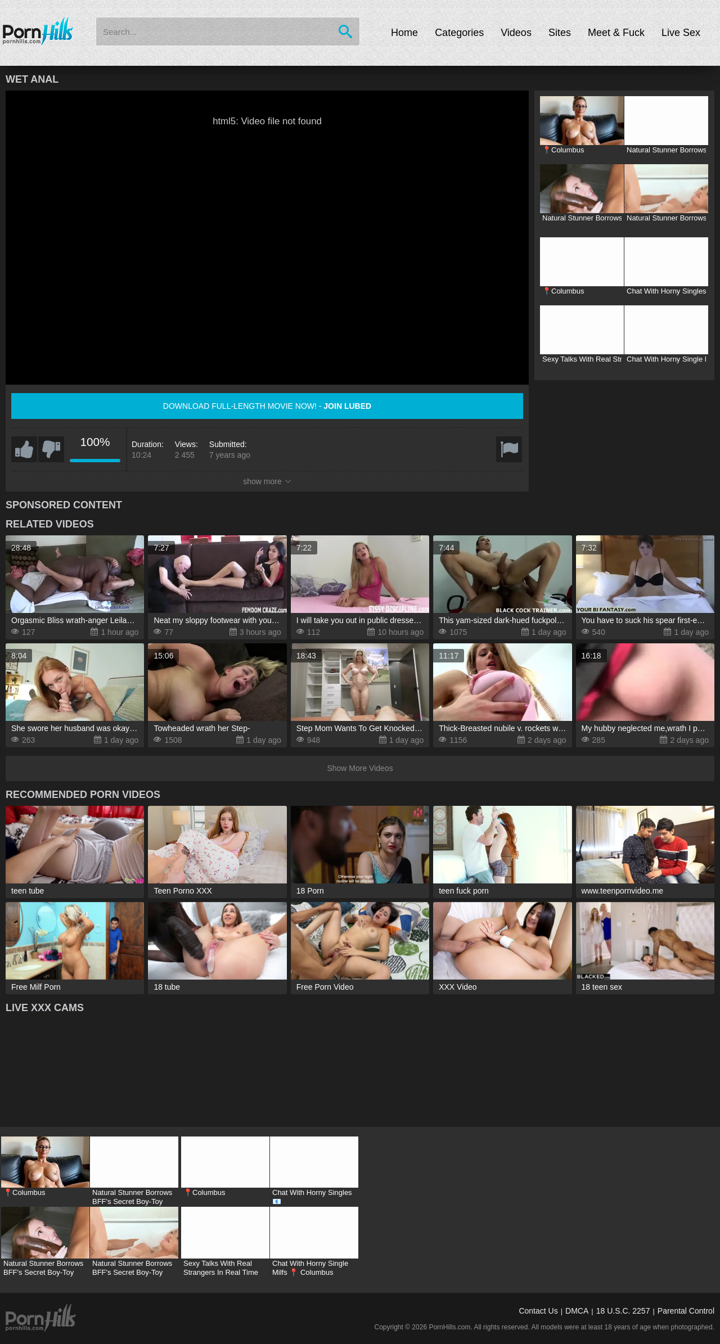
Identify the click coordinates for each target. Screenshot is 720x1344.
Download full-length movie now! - (267, 406)
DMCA (576, 1310)
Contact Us (538, 1310)
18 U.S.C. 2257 (623, 1310)
